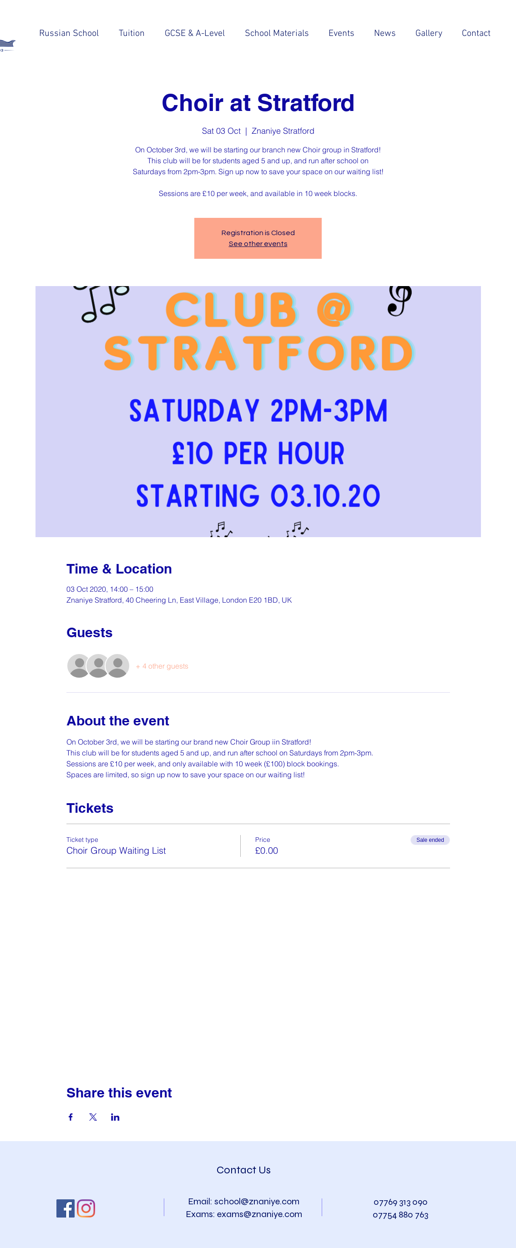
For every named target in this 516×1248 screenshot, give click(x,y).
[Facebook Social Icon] (65, 1208)
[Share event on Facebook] (70, 1117)
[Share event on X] (93, 1117)
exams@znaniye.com (259, 1214)
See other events (258, 243)
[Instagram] (86, 1208)
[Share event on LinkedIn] (115, 1117)
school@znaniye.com (256, 1201)
